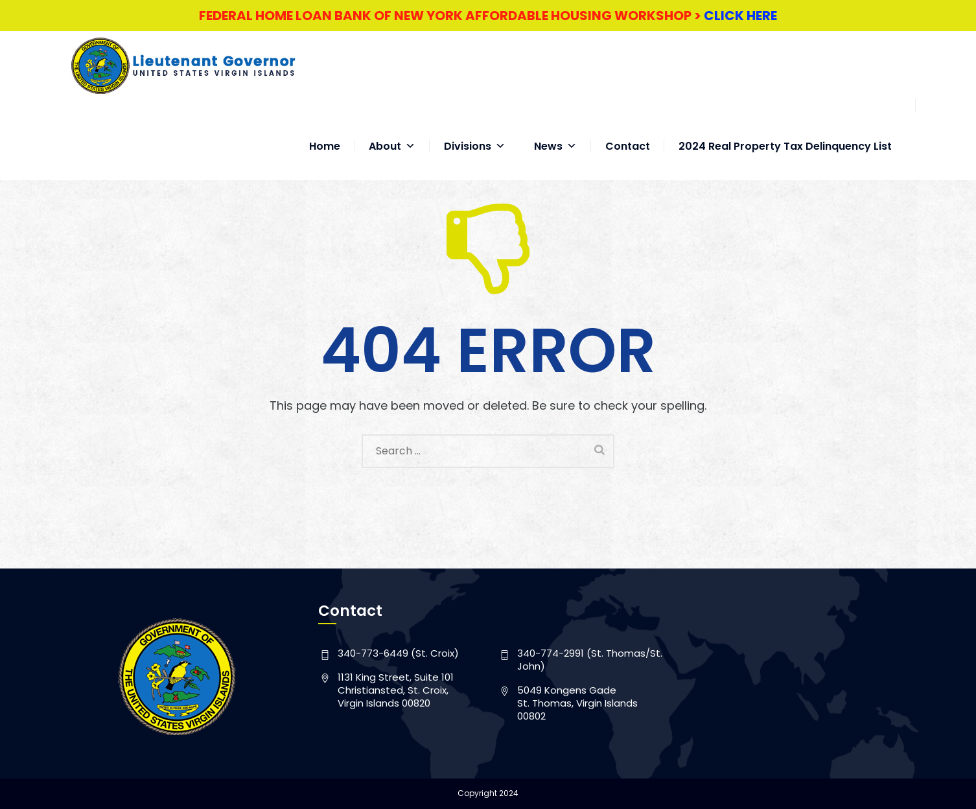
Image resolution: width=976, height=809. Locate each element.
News (555, 133)
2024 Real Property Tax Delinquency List (785, 133)
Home (324, 133)
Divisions (474, 133)
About (392, 133)
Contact (627, 133)
